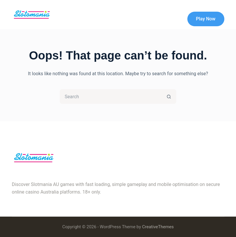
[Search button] (169, 96)
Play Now (206, 19)
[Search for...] (111, 96)
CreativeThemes (158, 226)
